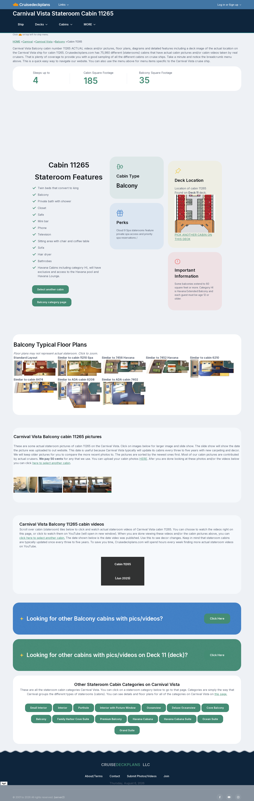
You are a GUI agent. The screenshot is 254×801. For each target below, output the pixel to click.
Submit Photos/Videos (141, 776)
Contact (115, 776)
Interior (62, 707)
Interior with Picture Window (118, 707)
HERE (143, 459)
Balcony (60, 41)
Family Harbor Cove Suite (73, 719)
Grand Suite (127, 730)
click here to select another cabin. (42, 538)
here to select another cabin (51, 463)
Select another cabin (50, 289)
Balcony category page (51, 302)
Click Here (217, 618)
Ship (21, 24)
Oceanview (154, 707)
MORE (88, 24)
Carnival (28, 41)
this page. (220, 694)
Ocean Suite (210, 719)
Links (62, 4)
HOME (16, 41)
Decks (39, 24)
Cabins (64, 24)
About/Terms (93, 776)
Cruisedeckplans (34, 4)
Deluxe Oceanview (183, 707)
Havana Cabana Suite (177, 719)
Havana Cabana (143, 719)
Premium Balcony (111, 719)
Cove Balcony (215, 707)
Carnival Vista (44, 41)
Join (166, 776)
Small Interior (38, 707)
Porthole (83, 707)
